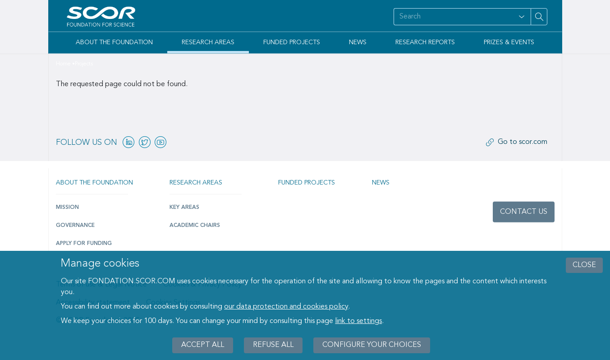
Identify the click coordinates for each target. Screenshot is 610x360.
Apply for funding (84, 243)
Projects (84, 64)
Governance (75, 225)
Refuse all (273, 345)
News (358, 42)
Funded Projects (291, 42)
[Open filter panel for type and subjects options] (522, 16)
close (584, 265)
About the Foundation (114, 42)
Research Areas (208, 42)
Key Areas (184, 207)
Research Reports (425, 42)
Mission (67, 207)
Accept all (202, 345)
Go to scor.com (522, 142)
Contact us (523, 212)
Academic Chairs (195, 225)
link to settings (358, 321)
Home (63, 64)
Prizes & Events (509, 42)
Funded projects (306, 183)
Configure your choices (371, 345)
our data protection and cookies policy (286, 306)
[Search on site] (453, 16)
